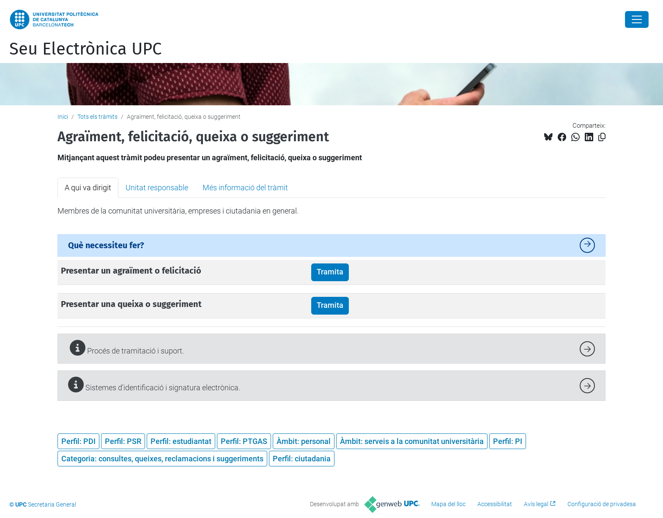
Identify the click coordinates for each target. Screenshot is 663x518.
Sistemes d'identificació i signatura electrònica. (154, 384)
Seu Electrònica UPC (85, 49)
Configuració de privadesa (601, 504)
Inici (63, 116)
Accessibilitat (494, 504)
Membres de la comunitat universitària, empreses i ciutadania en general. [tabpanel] (178, 210)
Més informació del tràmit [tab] (245, 187)
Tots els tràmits (97, 116)
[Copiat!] (601, 137)
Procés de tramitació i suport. (126, 348)
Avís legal (536, 504)
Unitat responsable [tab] (157, 187)
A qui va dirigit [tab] (88, 187)
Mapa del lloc (448, 504)
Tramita (330, 272)
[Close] (637, 19)
